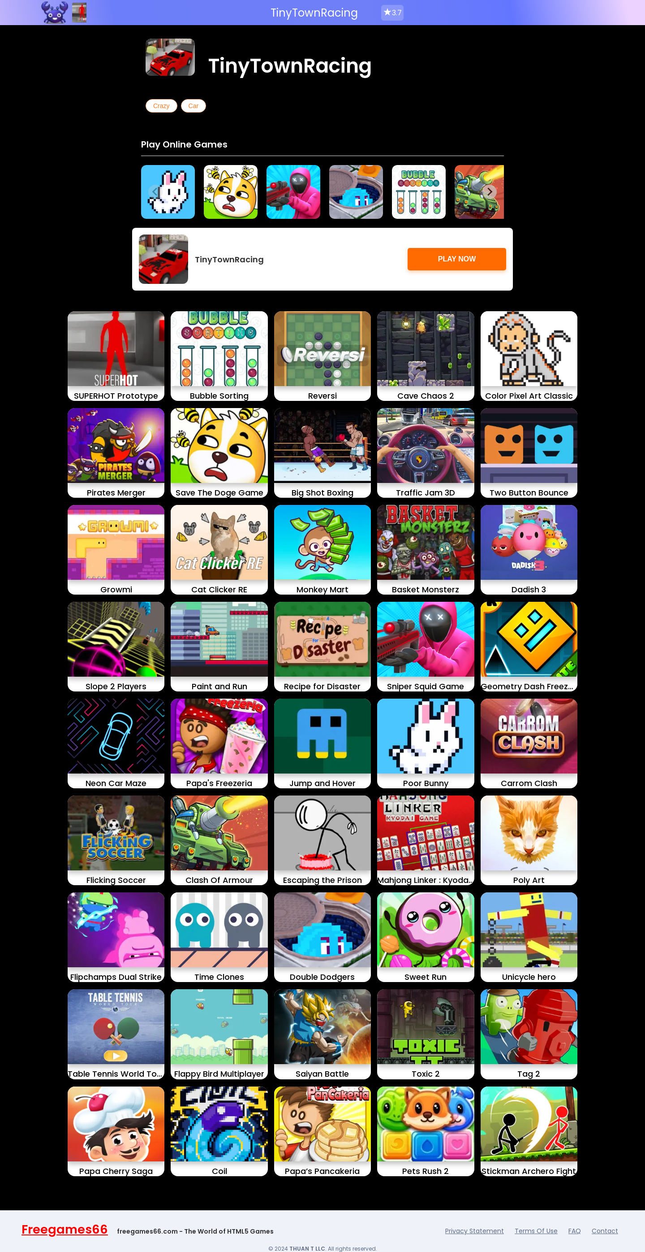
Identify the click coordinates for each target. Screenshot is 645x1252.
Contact (605, 1230)
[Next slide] (489, 192)
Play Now (457, 259)
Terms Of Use (536, 1230)
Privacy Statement (474, 1230)
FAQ (574, 1230)
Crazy (161, 105)
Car (194, 105)
